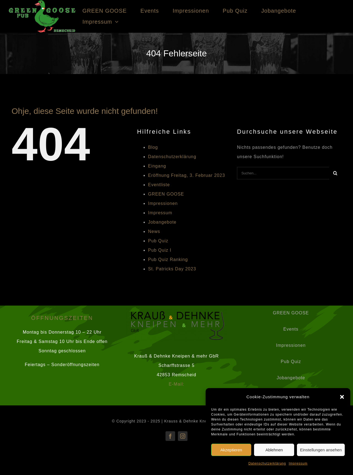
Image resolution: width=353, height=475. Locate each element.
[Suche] (335, 173)
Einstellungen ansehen (321, 449)
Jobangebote (162, 222)
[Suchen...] (283, 173)
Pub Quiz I (159, 250)
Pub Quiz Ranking (168, 259)
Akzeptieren (231, 449)
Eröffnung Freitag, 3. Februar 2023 (186, 175)
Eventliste (159, 184)
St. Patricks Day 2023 (172, 269)
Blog (153, 147)
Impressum (298, 463)
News (154, 231)
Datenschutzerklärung (267, 463)
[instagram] (182, 436)
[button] (342, 397)
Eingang (157, 166)
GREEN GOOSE (166, 194)
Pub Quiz (158, 240)
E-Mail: (176, 384)
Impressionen (163, 203)
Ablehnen (274, 449)
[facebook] (170, 436)
